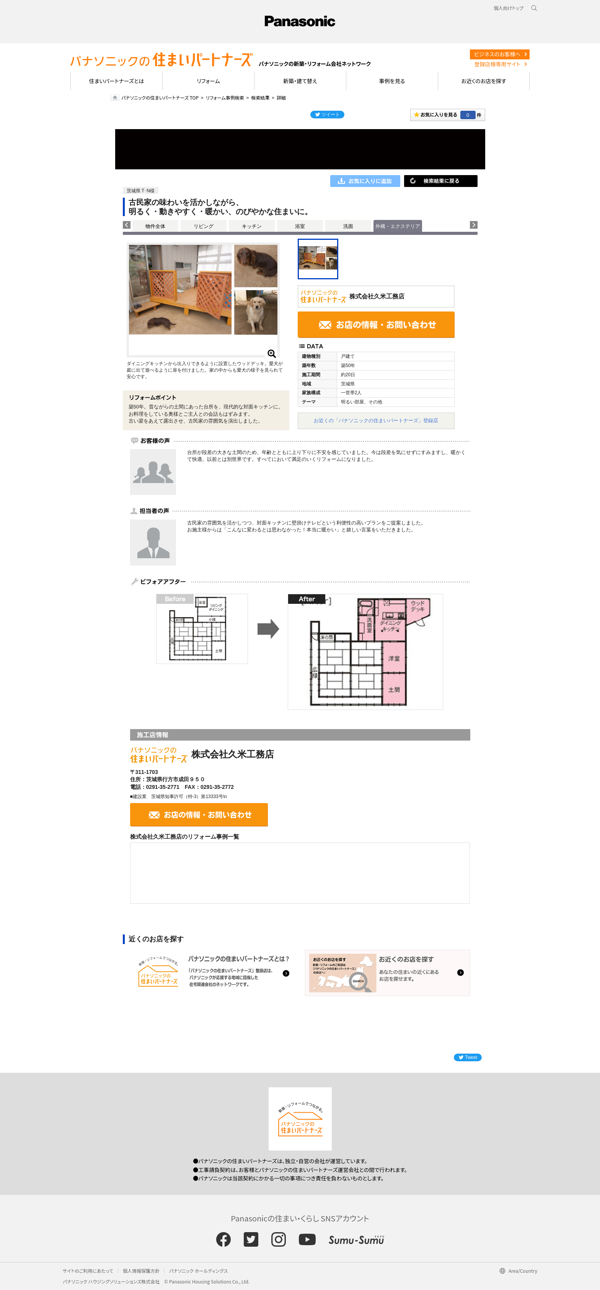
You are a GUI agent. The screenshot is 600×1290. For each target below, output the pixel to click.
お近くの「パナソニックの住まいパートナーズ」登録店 (376, 420)
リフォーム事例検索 (225, 97)
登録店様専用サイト (497, 64)
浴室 (300, 226)
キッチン (252, 226)
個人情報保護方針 (141, 1270)
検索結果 (260, 97)
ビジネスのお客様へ (497, 54)
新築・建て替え (300, 81)
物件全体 (155, 226)
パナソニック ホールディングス (198, 1270)
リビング (204, 226)
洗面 (348, 226)
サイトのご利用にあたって (88, 1270)
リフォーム (208, 81)
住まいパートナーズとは (116, 81)
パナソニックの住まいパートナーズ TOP (160, 97)
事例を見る (392, 81)
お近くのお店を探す (483, 81)
